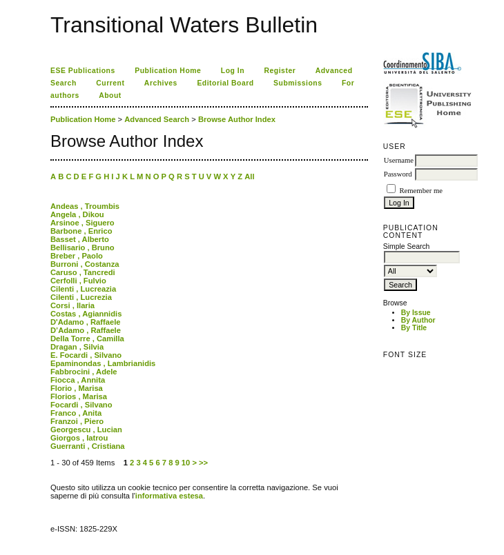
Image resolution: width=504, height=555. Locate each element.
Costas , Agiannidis (86, 314)
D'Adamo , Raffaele (85, 322)
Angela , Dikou (77, 214)
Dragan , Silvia (77, 347)
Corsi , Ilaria (72, 305)
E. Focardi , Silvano (86, 355)
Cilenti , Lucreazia (83, 289)
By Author (418, 320)
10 (186, 462)
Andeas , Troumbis (84, 206)
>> (203, 462)
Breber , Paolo (76, 256)
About (110, 95)
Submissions (297, 83)
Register (280, 70)
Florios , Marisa (78, 396)
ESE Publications (82, 70)
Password (398, 174)
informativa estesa (169, 496)
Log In (232, 70)
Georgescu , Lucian (86, 429)
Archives (160, 83)
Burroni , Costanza (84, 264)
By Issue (416, 312)
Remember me (420, 190)
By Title (414, 328)
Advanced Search (156, 119)
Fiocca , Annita (77, 380)
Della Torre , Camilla (87, 338)
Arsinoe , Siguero (82, 223)
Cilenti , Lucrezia (81, 297)
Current (110, 83)
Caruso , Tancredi (82, 272)
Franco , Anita (75, 413)
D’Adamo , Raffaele (85, 330)
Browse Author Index (236, 119)
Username (399, 160)
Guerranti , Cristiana (87, 446)
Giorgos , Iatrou (79, 438)
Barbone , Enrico (81, 231)
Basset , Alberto (79, 239)
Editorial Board (225, 83)
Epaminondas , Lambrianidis (102, 363)
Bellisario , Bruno (82, 247)
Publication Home (168, 70)
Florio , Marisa (76, 388)
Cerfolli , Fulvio (78, 280)
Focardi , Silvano (81, 405)
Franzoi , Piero (77, 421)
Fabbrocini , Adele (83, 371)
